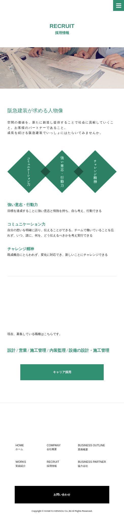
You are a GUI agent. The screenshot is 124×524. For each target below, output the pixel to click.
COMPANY (60, 447)
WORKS (29, 463)
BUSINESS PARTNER (93, 463)
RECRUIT (60, 463)
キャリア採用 (62, 372)
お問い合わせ (62, 494)
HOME (29, 447)
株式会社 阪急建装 (20, 5)
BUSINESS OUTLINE (93, 447)
